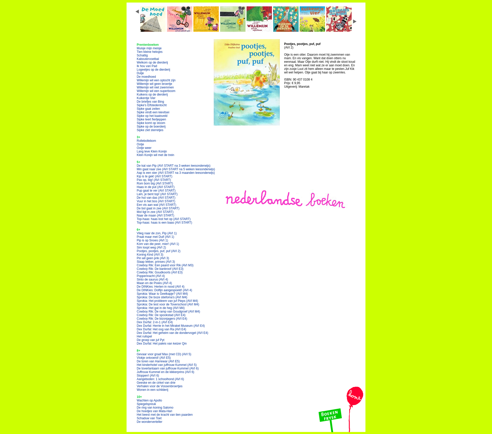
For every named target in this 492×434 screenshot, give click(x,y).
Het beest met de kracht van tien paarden (165, 414)
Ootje (140, 144)
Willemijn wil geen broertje (154, 84)
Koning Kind (150, 254)
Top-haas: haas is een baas (164, 222)
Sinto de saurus (152, 279)
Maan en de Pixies (154, 283)
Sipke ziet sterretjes (150, 130)
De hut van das (156, 197)
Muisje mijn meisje (149, 48)
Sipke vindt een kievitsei (153, 112)
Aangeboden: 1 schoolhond (160, 379)
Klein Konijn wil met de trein (155, 155)
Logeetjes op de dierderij (153, 69)
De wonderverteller (149, 422)
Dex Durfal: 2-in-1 (155, 322)
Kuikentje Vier (146, 98)
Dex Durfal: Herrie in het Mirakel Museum (171, 326)
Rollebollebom (146, 141)
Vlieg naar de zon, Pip (157, 233)
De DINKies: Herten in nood (160, 286)
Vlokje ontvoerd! (154, 358)
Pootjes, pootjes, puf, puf (158, 251)
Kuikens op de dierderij (152, 94)
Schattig (142, 55)
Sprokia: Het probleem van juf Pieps (167, 301)
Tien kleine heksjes (150, 52)
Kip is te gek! (154, 176)
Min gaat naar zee (176, 169)
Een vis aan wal (156, 205)
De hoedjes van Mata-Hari (154, 411)
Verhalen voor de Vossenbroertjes (159, 386)
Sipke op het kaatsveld (152, 116)
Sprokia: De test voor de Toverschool (168, 304)
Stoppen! (148, 375)
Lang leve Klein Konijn (152, 151)
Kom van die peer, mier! (158, 244)
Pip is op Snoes (152, 240)
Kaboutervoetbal (148, 59)
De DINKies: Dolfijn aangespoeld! (164, 290)
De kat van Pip (173, 165)
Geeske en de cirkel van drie (156, 382)
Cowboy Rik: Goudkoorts (160, 272)
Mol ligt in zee (155, 212)
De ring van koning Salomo (155, 407)
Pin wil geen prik (153, 258)
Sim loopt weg (151, 247)
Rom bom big (155, 183)
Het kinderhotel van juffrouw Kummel (167, 365)
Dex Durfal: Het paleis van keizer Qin (162, 343)
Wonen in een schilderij (152, 390)
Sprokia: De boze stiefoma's (162, 297)
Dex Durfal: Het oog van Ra (161, 329)
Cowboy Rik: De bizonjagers (162, 318)
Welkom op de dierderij (152, 62)
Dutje (140, 73)
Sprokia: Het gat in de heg (161, 308)
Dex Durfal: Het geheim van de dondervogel (172, 333)
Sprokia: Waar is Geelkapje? (162, 294)
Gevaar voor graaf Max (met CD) (164, 354)
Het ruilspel (144, 336)
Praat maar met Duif (155, 237)
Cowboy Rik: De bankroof (160, 269)
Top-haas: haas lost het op (164, 219)
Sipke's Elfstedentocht (152, 105)
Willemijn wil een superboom (156, 91)
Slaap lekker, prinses (156, 262)
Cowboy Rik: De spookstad (161, 315)
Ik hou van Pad (147, 66)
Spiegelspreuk (146, 404)
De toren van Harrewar (158, 361)
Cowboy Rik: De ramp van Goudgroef (168, 311)
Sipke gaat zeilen (148, 109)
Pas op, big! (154, 180)
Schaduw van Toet (149, 418)
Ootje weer (144, 148)
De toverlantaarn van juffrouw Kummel (168, 368)
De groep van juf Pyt (150, 340)
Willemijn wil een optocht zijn (156, 80)
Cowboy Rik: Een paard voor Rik (165, 265)
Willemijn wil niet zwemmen (155, 87)
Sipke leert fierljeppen (151, 119)
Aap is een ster (176, 173)
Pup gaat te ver (156, 190)
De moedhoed (146, 77)
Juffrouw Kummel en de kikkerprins (165, 372)
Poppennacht (151, 276)
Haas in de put (156, 187)
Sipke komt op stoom (151, 123)
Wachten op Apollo (149, 400)
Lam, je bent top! (157, 194)
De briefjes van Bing (150, 101)
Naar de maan (155, 215)
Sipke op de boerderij (151, 126)
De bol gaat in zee (158, 208)
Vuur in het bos (156, 201)
